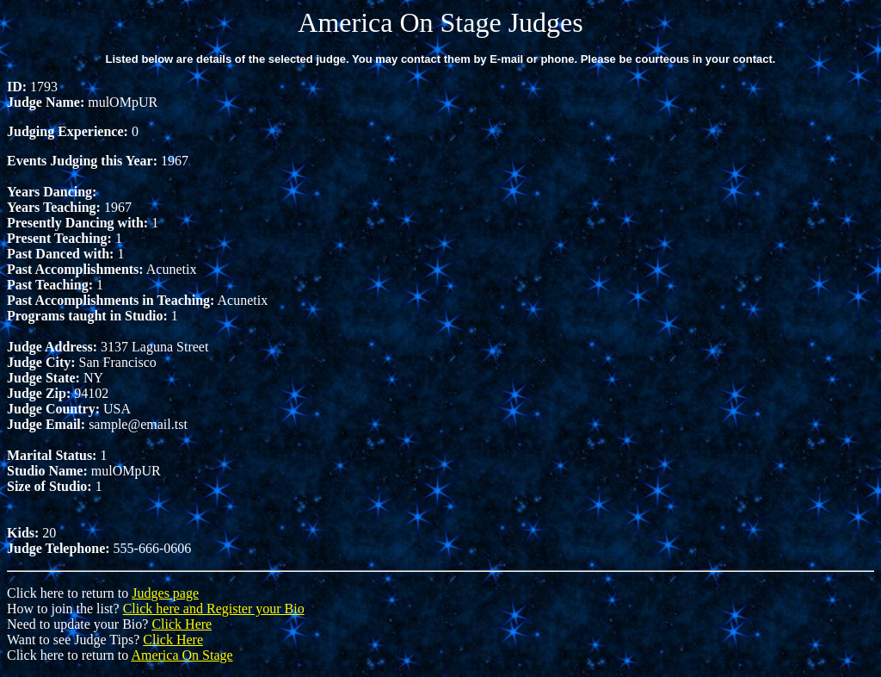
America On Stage (181, 655)
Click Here (181, 624)
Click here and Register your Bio (214, 608)
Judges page (165, 593)
